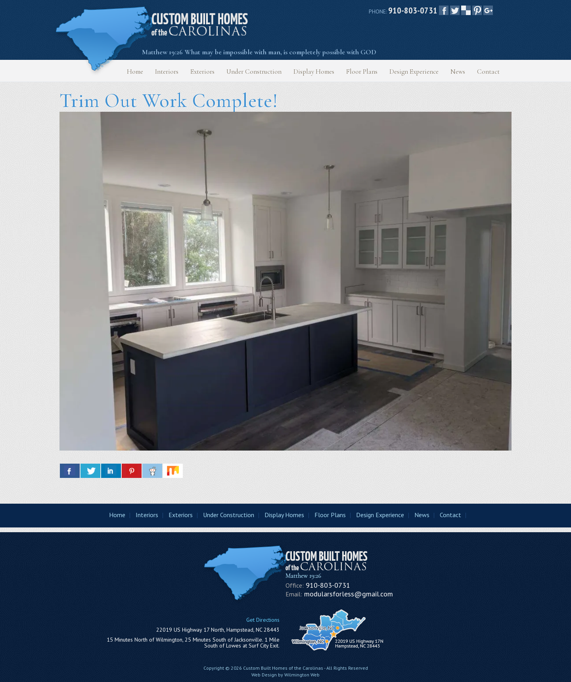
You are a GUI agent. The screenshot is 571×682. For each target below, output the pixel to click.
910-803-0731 (412, 10)
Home (135, 71)
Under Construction (254, 71)
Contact (488, 71)
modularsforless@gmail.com (348, 593)
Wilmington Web (302, 675)
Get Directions (263, 619)
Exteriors (202, 71)
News (457, 71)
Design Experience (414, 71)
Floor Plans (361, 71)
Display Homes (313, 71)
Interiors (166, 71)
